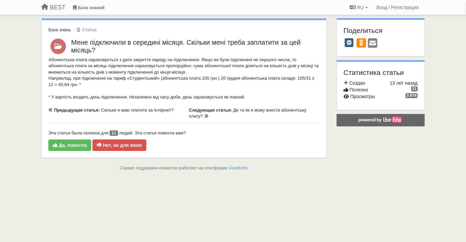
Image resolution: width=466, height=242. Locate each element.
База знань (59, 29)
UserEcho (238, 167)
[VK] (349, 43)
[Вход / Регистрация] (397, 7)
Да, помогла (70, 145)
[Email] (372, 43)
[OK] (361, 43)
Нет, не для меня (119, 145)
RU (359, 7)
